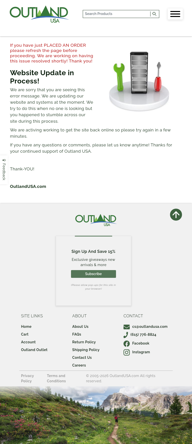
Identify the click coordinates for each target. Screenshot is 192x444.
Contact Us (82, 358)
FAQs (76, 334)
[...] (116, 14)
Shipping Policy (86, 350)
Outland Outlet (34, 350)
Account (28, 342)
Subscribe (93, 274)
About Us (80, 327)
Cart (24, 334)
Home (26, 327)
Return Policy (84, 342)
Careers (79, 365)
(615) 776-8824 (140, 335)
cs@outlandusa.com (146, 327)
